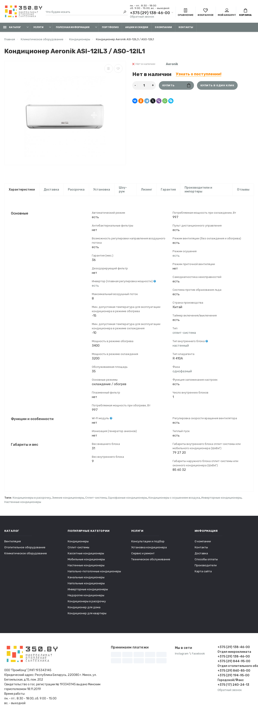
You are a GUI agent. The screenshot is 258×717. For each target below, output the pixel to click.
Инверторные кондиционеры (221, 497)
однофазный (182, 371)
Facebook (198, 653)
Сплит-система (96, 497)
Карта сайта (203, 571)
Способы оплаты (206, 559)
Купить (176, 85)
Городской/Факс (231, 680)
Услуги (38, 27)
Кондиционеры (78, 541)
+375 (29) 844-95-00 (234, 661)
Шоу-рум (123, 189)
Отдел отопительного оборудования (236, 666)
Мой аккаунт (227, 12)
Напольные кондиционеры (86, 583)
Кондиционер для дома (84, 607)
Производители (206, 565)
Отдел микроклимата (234, 652)
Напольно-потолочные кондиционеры (94, 571)
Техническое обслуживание (150, 559)
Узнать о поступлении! (198, 74)
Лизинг (146, 189)
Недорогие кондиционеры (86, 595)
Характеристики (22, 189)
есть (95, 286)
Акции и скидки (136, 27)
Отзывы (243, 189)
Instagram (181, 653)
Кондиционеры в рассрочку (32, 497)
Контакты (186, 27)
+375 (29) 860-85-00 (234, 671)
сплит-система (184, 333)
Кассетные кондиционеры (86, 553)
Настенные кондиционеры (22, 502)
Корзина (245, 12)
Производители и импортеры (198, 189)
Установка (101, 189)
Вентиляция (12, 541)
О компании (163, 27)
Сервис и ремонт (143, 553)
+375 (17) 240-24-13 (233, 685)
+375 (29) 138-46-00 (150, 13)
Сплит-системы (78, 547)
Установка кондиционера (149, 547)
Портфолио (110, 27)
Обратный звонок (142, 16)
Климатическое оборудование (25, 553)
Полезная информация (72, 27)
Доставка (51, 189)
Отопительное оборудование (24, 547)
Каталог (12, 27)
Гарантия (168, 189)
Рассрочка (76, 189)
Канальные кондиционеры (86, 577)
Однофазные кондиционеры (127, 497)
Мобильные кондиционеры (86, 559)
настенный (181, 346)
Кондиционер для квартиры (87, 613)
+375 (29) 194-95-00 (233, 675)
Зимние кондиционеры (68, 497)
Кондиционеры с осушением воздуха (174, 497)
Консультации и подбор (147, 541)
